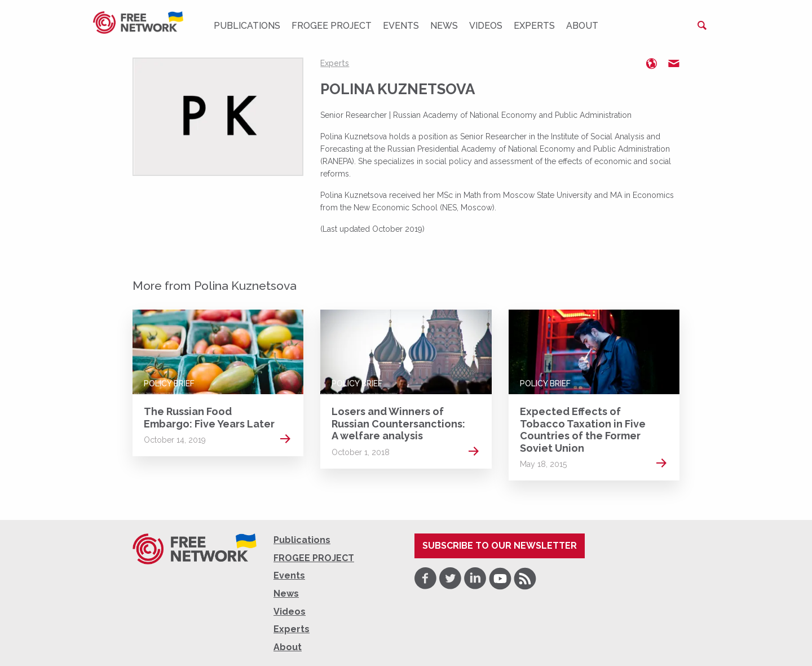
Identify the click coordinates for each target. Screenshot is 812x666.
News (444, 25)
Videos (485, 25)
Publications (247, 25)
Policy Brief (169, 383)
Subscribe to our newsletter (499, 545)
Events (401, 25)
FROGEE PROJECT (332, 25)
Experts (534, 25)
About (582, 25)
